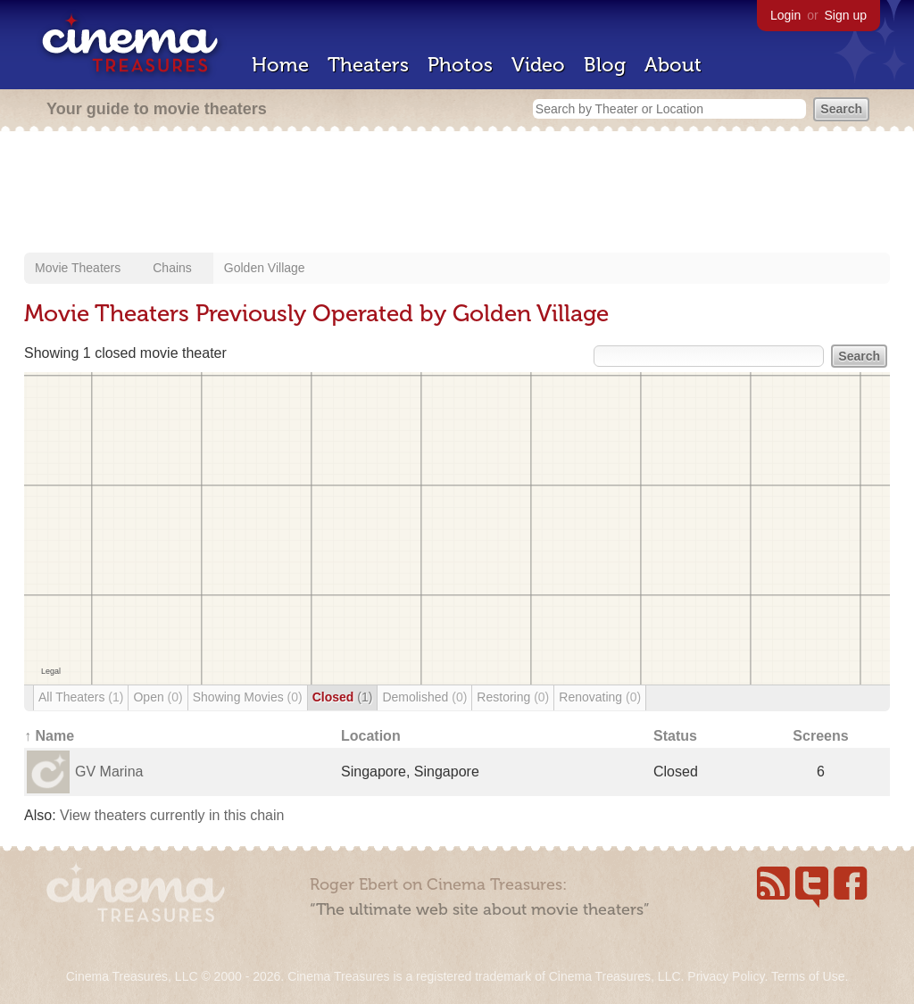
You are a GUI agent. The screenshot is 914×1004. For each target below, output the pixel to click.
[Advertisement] (457, 194)
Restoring (513, 697)
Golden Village (264, 268)
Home (280, 65)
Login (785, 15)
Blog (605, 65)
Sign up (846, 15)
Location (371, 735)
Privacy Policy (725, 976)
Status (675, 735)
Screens (820, 735)
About (673, 65)
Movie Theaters (77, 268)
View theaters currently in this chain (172, 815)
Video (538, 65)
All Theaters (80, 697)
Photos (460, 65)
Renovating (600, 697)
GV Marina (109, 771)
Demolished (424, 697)
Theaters (368, 65)
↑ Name (49, 735)
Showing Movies (248, 697)
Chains (172, 268)
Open (157, 697)
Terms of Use (807, 976)
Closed (342, 697)
